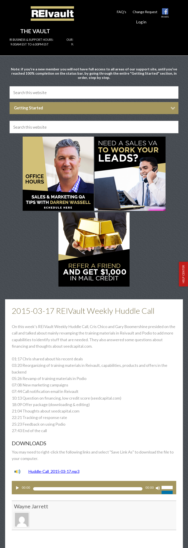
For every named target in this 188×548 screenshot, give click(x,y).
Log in (141, 21)
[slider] (88, 489)
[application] (94, 487)
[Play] (17, 488)
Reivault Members (52, 17)
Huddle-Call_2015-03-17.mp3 (53, 471)
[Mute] (158, 488)
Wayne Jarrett (31, 506)
